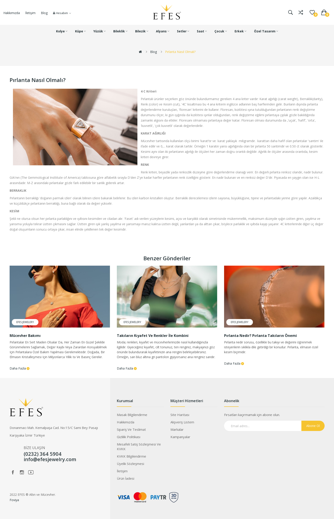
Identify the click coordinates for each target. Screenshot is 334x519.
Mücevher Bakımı (25, 336)
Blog (44, 13)
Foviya (14, 500)
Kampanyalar (180, 437)
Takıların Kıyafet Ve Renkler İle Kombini (153, 336)
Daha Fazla (18, 368)
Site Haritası (179, 414)
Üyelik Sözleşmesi (130, 463)
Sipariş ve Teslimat (131, 429)
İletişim (30, 13)
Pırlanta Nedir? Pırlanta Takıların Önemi (260, 336)
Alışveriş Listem (182, 422)
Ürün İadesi (125, 478)
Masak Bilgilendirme (132, 414)
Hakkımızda (11, 13)
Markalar (177, 429)
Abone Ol (313, 426)
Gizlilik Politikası (128, 437)
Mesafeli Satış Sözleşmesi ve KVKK (139, 446)
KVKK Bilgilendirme (131, 456)
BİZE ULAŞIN (34, 447)
